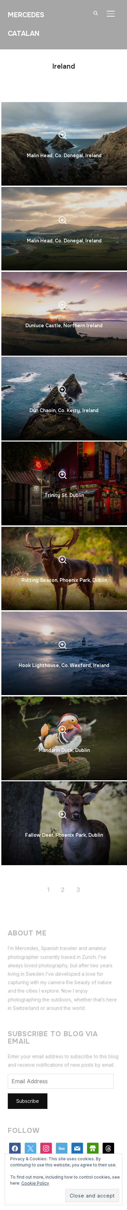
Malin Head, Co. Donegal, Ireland (64, 155)
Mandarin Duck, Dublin (64, 750)
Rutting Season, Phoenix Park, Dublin (64, 580)
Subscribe (27, 1101)
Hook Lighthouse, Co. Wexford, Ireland (64, 665)
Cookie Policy (35, 1183)
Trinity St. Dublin (64, 495)
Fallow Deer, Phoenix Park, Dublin (64, 835)
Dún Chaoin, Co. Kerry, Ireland (64, 410)
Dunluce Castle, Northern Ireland (64, 326)
